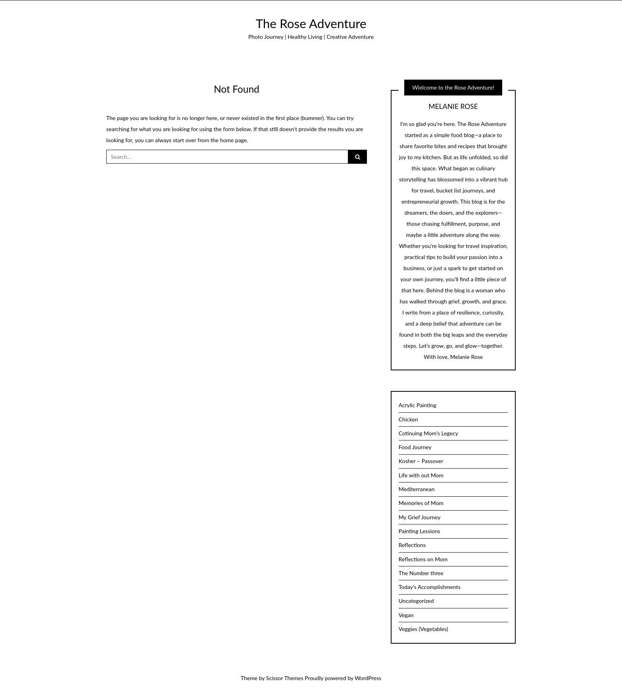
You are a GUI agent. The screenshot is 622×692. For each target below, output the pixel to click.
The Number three (421, 573)
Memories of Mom (421, 502)
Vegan (406, 615)
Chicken (408, 419)
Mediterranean (417, 489)
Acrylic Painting (417, 405)
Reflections (412, 544)
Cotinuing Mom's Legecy (428, 433)
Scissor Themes (284, 678)
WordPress (368, 678)
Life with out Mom (421, 475)
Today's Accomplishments (430, 586)
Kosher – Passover (421, 461)
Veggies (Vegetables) (423, 628)
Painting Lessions (419, 531)
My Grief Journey (420, 517)
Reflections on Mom (423, 559)
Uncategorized (416, 600)
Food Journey (415, 447)
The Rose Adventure (310, 23)
